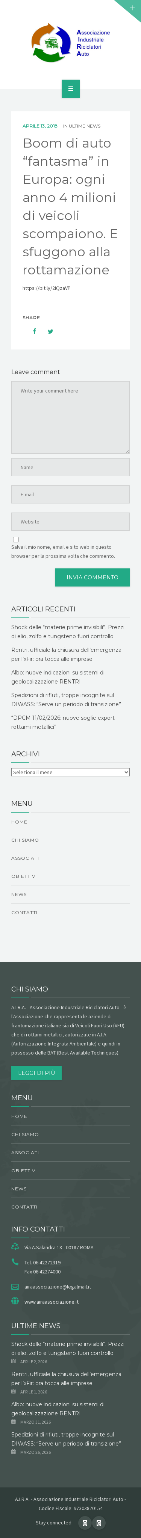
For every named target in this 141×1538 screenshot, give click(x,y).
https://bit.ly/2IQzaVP (47, 288)
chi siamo (25, 840)
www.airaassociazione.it (51, 1301)
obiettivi (24, 876)
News (19, 894)
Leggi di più (36, 1073)
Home (19, 822)
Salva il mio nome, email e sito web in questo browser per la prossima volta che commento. (63, 551)
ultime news (84, 126)
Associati (25, 858)
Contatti (24, 912)
